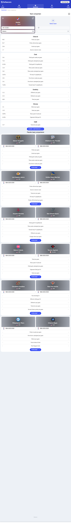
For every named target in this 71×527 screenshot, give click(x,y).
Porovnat (35, 167)
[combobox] (18, 31)
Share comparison (35, 129)
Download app (65, 2)
